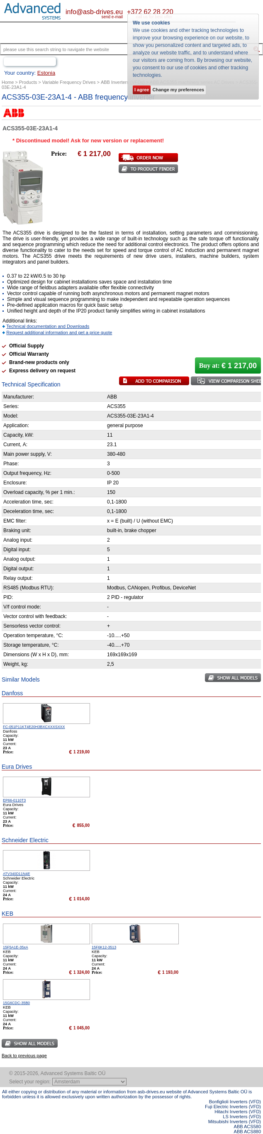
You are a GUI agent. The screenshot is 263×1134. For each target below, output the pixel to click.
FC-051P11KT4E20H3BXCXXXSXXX (34, 727)
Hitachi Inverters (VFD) (237, 1111)
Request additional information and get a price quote (59, 332)
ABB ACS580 (247, 1126)
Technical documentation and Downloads (47, 326)
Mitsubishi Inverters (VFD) (234, 1121)
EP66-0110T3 (14, 800)
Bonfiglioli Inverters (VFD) (235, 1101)
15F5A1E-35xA (15, 947)
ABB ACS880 (247, 1131)
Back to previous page (24, 1055)
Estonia (46, 73)
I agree (141, 89)
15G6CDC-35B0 (16, 1003)
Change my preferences (178, 89)
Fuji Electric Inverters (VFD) (233, 1106)
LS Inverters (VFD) (242, 1116)
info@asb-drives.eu (94, 11)
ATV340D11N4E (16, 874)
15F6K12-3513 (104, 947)
